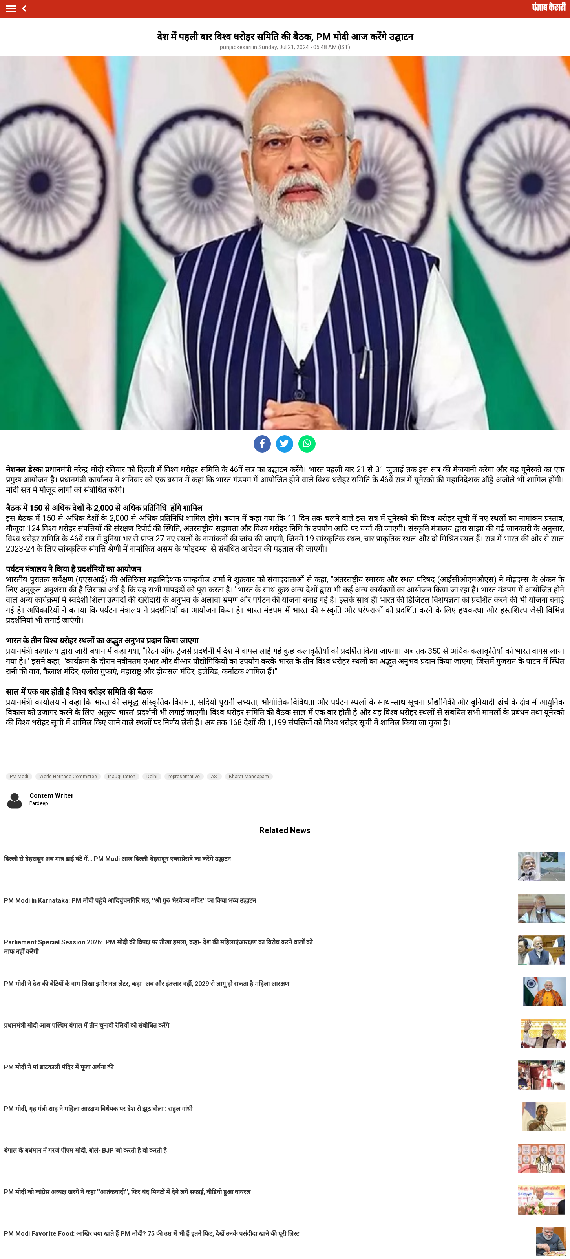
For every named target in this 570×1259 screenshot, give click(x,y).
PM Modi (19, 776)
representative (184, 776)
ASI (214, 776)
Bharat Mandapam (249, 776)
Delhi (151, 776)
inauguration (121, 776)
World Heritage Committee (68, 776)
